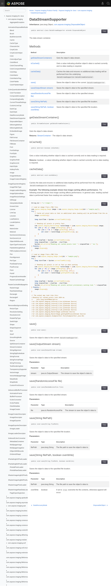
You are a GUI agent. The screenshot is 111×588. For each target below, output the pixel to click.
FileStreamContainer (17, 141)
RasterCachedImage (17, 280)
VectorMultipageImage (18, 376)
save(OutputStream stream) (42, 91)
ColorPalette (14, 81)
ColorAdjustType (16, 59)
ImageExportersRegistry (16, 184)
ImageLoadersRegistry (18, 190)
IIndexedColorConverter (16, 438)
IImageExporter (15, 420)
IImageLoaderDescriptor (16, 433)
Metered (13, 232)
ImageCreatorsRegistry (18, 179)
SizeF (12, 334)
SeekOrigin (14, 321)
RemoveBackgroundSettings (18, 305)
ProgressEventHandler (18, 276)
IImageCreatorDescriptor (17, 414)
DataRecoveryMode (17, 115)
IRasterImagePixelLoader (17, 485)
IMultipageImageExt (17, 448)
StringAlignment (15, 350)
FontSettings (14, 150)
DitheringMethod (16, 125)
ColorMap (13, 72)
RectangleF (14, 297)
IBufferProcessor (16, 396)
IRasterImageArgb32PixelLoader (20, 475)
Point (11, 270)
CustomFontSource (17, 385)
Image (12, 173)
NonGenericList (15, 238)
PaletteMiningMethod (17, 248)
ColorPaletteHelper (16, 85)
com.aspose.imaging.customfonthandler (20, 530)
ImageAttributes (15, 176)
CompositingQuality (17, 99)
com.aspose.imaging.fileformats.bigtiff (19, 572)
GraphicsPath (15, 160)
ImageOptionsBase (16, 193)
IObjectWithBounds (17, 451)
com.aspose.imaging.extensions (17, 552)
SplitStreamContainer (17, 344)
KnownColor (14, 206)
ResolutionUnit (15, 315)
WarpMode (14, 379)
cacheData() (36, 71)
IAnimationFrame (16, 393)
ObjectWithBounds (16, 241)
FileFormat (14, 137)
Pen (11, 254)
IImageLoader (15, 429)
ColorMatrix (14, 75)
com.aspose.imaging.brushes (16, 511)
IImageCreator (15, 409)
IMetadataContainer (17, 441)
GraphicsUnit (14, 163)
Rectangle (13, 294)
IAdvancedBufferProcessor (17, 390)
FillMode (13, 144)
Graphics (13, 157)
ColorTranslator (15, 93)
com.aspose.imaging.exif (17, 543)
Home (31, 10)
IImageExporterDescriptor (17, 425)
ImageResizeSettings (17, 197)
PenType (13, 260)
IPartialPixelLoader (16, 467)
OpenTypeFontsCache (18, 244)
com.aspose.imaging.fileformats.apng (19, 562)
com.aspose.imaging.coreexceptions (19, 515)
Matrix (12, 225)
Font (11, 147)
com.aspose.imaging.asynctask (17, 502)
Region (12, 300)
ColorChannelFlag (16, 65)
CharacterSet (14, 46)
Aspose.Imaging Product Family (46, 10)
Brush (12, 34)
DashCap (13, 109)
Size (11, 331)
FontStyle (13, 153)
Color (12, 56)
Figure (12, 134)
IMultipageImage (16, 445)
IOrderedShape (15, 454)
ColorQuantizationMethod (17, 89)
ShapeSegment (15, 328)
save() (33, 82)
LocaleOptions (15, 222)
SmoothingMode (16, 337)
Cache (12, 40)
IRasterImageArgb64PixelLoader (20, 480)
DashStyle (13, 112)
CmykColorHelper (16, 53)
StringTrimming (15, 363)
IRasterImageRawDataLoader (19, 490)
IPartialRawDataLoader (18, 470)
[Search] (14, 10)
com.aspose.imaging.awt (17, 506)
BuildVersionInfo (15, 37)
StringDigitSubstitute (17, 353)
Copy (98, 31)
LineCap (13, 213)
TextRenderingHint (16, 366)
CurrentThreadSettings (18, 102)
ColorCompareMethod (18, 69)
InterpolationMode (16, 203)
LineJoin (13, 216)
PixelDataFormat (16, 264)
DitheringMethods (16, 128)
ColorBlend (14, 62)
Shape (12, 324)
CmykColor (14, 49)
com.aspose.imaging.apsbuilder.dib (19, 498)
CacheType (14, 43)
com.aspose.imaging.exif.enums (17, 548)
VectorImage (14, 372)
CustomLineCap (15, 105)
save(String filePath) (39, 104)
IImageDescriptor (16, 417)
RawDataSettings (16, 291)
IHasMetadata (15, 406)
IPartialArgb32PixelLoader (17, 459)
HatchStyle (14, 166)
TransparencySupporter (18, 369)
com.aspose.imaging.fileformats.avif (19, 567)
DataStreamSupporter (17, 118)
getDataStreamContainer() (41, 58)
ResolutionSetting (16, 312)
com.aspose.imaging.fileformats (17, 557)
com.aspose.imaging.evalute (16, 540)
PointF (12, 273)
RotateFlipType (15, 318)
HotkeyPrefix (14, 169)
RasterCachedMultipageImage (19, 284)
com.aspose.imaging (15, 19)
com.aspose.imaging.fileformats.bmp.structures (23, 582)
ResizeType (14, 308)
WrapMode (14, 382)
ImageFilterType (15, 187)
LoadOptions (14, 219)
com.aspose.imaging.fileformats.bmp (19, 577)
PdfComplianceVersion (18, 251)
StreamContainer (16, 347)
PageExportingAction (17, 493)
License (12, 209)
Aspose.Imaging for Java (15, 16)
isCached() (35, 63)
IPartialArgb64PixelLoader (17, 464)
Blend (12, 30)
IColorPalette (14, 403)
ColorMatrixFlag (15, 78)
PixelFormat (14, 267)
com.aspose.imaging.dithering (17, 535)
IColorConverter (15, 400)
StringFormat (14, 356)
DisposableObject (16, 121)
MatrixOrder (14, 229)
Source (12, 340)
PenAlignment (15, 257)
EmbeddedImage (16, 131)
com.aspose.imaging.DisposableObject (69, 24)
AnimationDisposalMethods (18, 27)
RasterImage (14, 288)
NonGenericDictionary (18, 235)
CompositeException (17, 96)
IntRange (13, 200)
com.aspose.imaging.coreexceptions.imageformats (24, 525)
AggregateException (17, 22)
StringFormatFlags (16, 360)
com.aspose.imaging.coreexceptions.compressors (24, 520)
